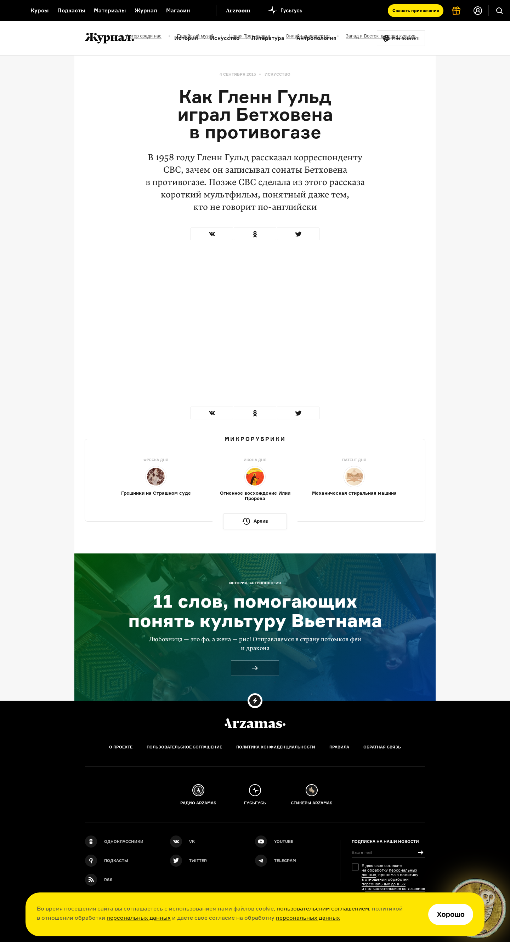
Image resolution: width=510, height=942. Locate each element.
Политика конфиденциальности (275, 747)
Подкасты (71, 10)
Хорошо (451, 914)
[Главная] (255, 723)
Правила (339, 747)
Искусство (224, 38)
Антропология (316, 38)
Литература (267, 38)
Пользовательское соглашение (184, 747)
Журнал (146, 10)
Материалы (110, 10)
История (186, 38)
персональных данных (139, 917)
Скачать (415, 10)
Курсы (39, 10)
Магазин (178, 10)
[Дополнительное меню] (203, 11)
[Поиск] (499, 11)
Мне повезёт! (406, 38)
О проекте (120, 747)
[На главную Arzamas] (10, 10)
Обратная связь (382, 747)
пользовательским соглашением (323, 908)
